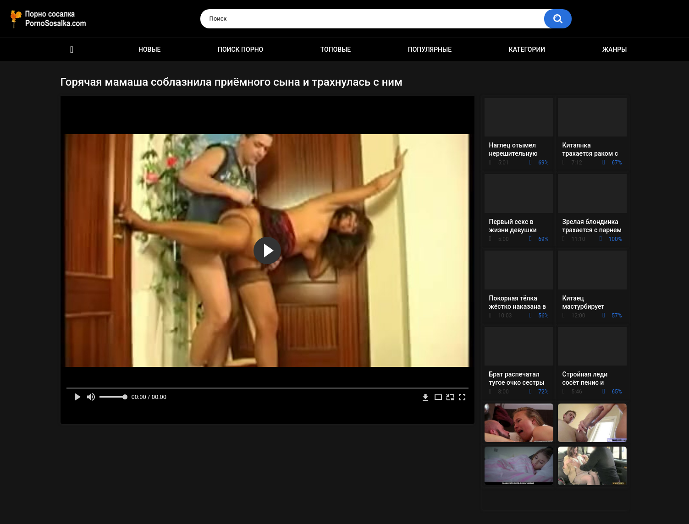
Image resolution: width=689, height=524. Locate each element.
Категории (527, 49)
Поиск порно (240, 49)
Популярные (430, 49)
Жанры (614, 49)
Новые (149, 49)
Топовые (335, 49)
